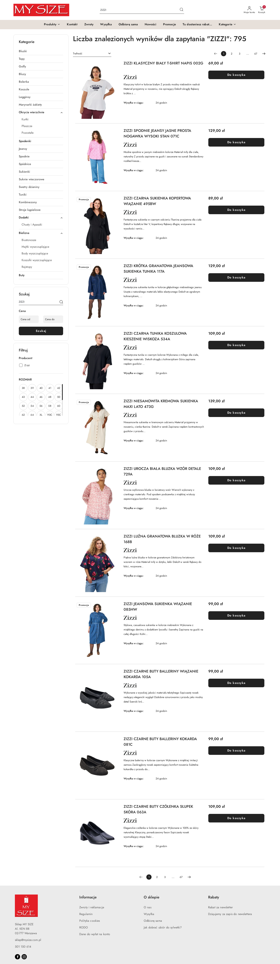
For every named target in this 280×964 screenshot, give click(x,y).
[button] (52, 24)
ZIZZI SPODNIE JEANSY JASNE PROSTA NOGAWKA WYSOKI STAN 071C (157, 133)
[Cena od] (29, 319)
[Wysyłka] (106, 24)
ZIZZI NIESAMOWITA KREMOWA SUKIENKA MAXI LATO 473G (161, 403)
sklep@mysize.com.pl (28, 940)
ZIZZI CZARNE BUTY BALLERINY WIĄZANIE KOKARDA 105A (161, 674)
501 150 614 (23, 946)
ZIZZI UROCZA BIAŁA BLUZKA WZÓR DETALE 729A (162, 471)
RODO (83, 927)
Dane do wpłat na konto (94, 934)
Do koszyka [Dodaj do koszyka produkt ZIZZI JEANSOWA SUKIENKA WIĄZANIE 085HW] (236, 615)
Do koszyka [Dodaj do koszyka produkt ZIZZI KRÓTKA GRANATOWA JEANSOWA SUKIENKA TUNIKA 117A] (236, 277)
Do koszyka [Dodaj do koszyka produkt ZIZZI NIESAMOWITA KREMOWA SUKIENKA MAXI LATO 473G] (236, 412)
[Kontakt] (72, 24)
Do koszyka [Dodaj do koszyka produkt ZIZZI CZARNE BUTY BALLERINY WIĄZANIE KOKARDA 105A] (236, 683)
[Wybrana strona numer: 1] (223, 53)
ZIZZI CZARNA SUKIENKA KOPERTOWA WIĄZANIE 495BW (157, 201)
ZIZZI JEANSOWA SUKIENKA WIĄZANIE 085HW (158, 606)
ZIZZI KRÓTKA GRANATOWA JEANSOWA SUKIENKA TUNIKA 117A (158, 268)
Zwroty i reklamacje (91, 907)
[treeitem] (41, 51)
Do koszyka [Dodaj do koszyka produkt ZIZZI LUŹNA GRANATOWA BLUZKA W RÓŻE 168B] (236, 548)
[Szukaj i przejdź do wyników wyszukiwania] (181, 10)
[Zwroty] (89, 24)
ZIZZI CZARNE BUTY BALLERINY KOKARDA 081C (160, 741)
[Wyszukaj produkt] (142, 10)
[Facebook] (17, 956)
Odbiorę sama (153, 921)
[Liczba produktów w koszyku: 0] (262, 10)
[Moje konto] (249, 10)
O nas (147, 907)
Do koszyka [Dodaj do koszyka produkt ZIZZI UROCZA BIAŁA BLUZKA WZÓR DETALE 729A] (236, 480)
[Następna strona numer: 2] (264, 53)
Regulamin (86, 914)
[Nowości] (150, 24)
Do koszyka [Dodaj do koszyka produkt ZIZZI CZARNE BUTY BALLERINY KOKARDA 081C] (236, 750)
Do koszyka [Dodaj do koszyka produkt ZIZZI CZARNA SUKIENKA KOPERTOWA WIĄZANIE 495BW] (236, 210)
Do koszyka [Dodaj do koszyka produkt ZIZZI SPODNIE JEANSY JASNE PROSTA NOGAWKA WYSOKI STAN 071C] (236, 142)
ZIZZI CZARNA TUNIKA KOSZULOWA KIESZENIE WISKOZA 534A (155, 336)
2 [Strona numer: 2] (231, 54)
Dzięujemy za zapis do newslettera (230, 914)
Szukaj (41, 331)
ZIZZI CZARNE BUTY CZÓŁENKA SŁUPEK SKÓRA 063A (158, 809)
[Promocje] (169, 24)
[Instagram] (24, 956)
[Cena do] (53, 319)
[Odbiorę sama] (128, 24)
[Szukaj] (61, 302)
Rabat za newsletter (220, 907)
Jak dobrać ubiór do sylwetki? (163, 927)
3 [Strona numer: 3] (239, 54)
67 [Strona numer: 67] (255, 54)
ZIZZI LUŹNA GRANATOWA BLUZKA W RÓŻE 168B (162, 539)
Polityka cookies (89, 921)
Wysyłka (149, 914)
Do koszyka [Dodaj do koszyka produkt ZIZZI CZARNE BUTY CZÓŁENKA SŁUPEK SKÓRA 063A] (236, 818)
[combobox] (92, 53)
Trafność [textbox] (77, 53)
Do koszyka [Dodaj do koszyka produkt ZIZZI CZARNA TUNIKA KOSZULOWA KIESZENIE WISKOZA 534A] (236, 345)
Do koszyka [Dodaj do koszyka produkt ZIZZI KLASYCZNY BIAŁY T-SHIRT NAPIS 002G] (236, 75)
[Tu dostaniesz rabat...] (197, 24)
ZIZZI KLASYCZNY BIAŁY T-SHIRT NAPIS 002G (163, 63)
